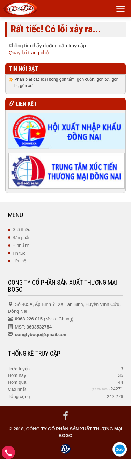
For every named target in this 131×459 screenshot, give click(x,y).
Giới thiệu (21, 229)
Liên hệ (20, 261)
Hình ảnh (21, 245)
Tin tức (19, 253)
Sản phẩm (22, 237)
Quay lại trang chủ (29, 52)
